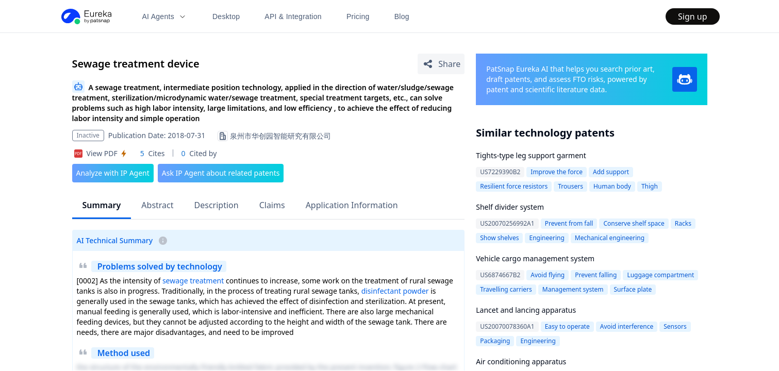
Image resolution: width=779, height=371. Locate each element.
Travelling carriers (506, 289)
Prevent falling (596, 275)
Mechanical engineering (609, 237)
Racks (683, 223)
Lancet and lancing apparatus (526, 310)
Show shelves (499, 237)
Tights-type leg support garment (531, 155)
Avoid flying (548, 275)
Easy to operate (567, 326)
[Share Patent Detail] (441, 64)
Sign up (692, 16)
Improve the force (557, 171)
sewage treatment (193, 280)
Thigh (649, 186)
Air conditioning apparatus (521, 361)
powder (416, 291)
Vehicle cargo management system (535, 258)
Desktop (226, 16)
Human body (612, 186)
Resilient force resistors (514, 186)
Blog (401, 16)
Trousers (570, 186)
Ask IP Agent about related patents (221, 173)
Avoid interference (627, 326)
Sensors (675, 326)
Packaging (495, 340)
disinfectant (381, 291)
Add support (611, 171)
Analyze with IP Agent (113, 173)
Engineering (546, 237)
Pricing (358, 16)
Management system (573, 289)
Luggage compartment (660, 275)
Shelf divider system (510, 207)
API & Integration (293, 16)
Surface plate (633, 289)
